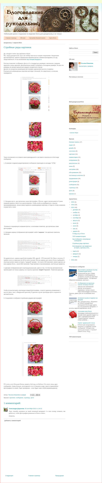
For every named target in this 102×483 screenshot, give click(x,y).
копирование (73, 160)
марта (75, 251)
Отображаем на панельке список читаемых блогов (86, 284)
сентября (76, 218)
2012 (73, 260)
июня (75, 226)
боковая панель (74, 142)
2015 (73, 202)
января (75, 256)
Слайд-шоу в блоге (78, 233)
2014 (73, 204)
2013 (73, 207)
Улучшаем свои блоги (85, 311)
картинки (12, 398)
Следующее (9, 475)
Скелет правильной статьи (86, 323)
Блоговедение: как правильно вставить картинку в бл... (81, 247)
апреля (75, 231)
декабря (76, 209)
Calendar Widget (74, 132)
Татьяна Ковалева (87, 63)
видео (71, 145)
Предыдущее (59, 475)
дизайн (71, 148)
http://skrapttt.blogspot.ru (34, 59)
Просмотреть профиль (86, 66)
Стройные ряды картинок (80, 243)
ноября (75, 212)
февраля (76, 254)
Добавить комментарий (12, 420)
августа (75, 220)
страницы (27, 398)
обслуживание (73, 172)
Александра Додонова (16, 408)
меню (71, 166)
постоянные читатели (76, 175)
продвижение (73, 178)
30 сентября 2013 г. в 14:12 (33, 408)
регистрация (73, 181)
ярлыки (71, 194)
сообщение (19, 398)
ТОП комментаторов (79, 236)
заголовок (72, 151)
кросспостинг (73, 163)
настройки (72, 169)
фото (32, 398)
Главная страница (11, 38)
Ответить (12, 416)
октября (75, 215)
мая (74, 228)
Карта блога (52, 38)
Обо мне (22, 38)
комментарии (73, 157)
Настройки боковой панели (37, 38)
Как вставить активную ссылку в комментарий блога (87, 270)
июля (75, 223)
